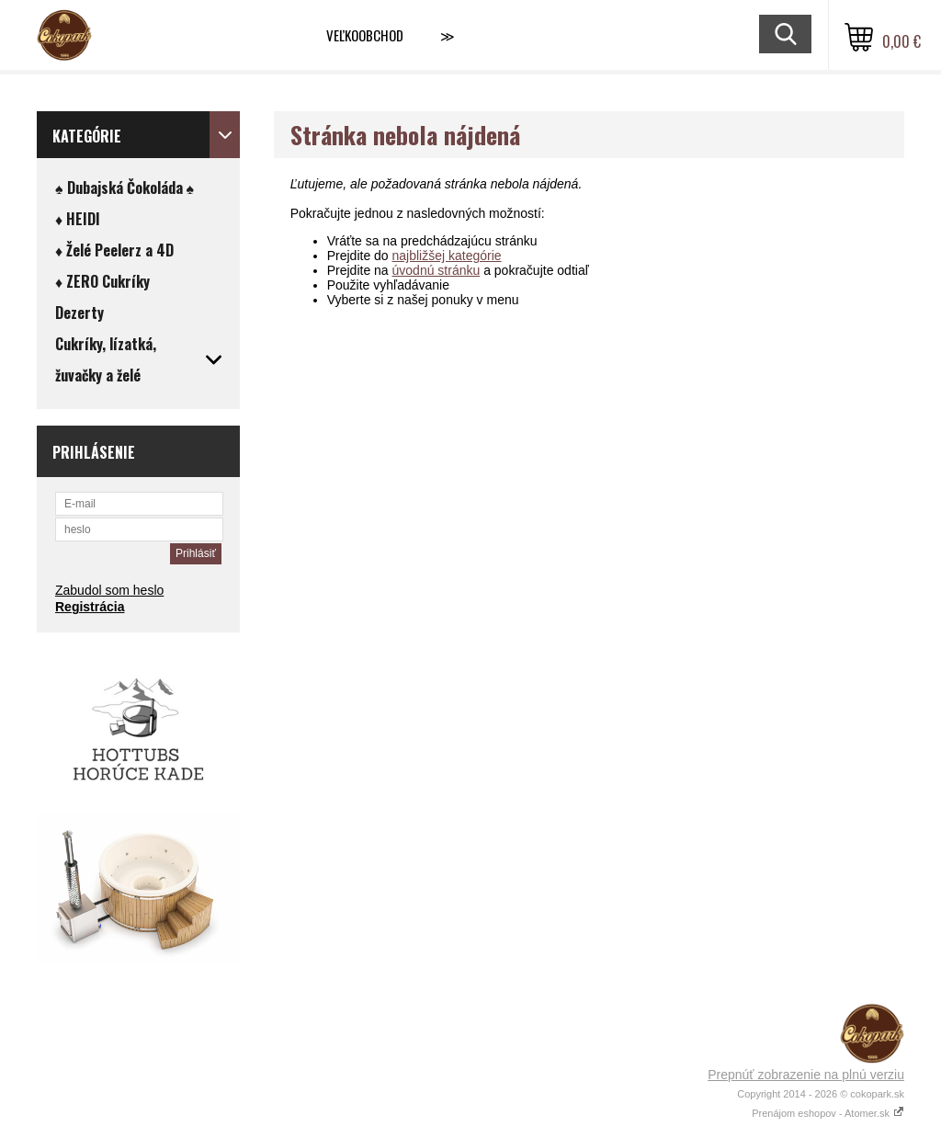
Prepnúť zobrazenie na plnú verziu (806, 1074)
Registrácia (89, 606)
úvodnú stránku (436, 270)
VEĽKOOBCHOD (364, 35)
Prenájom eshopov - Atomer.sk (828, 1113)
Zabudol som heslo (109, 590)
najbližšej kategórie (447, 255)
